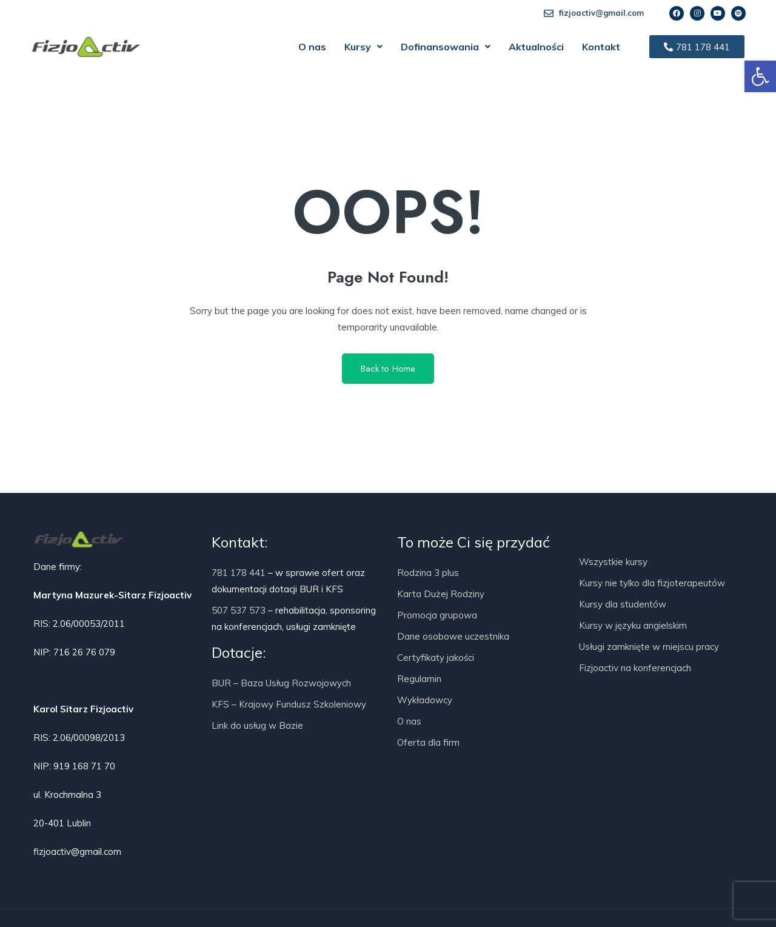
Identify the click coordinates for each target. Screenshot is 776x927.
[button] (363, 47)
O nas (312, 47)
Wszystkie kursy (613, 561)
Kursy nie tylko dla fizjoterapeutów (652, 583)
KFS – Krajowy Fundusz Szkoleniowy (289, 704)
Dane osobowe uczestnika (453, 636)
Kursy (363, 47)
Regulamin (419, 678)
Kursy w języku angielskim (633, 625)
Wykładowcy (424, 700)
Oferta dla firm (428, 742)
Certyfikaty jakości (435, 657)
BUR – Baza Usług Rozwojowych (281, 683)
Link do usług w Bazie (257, 725)
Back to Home (388, 368)
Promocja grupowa (437, 615)
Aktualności (536, 47)
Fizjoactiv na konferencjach (635, 668)
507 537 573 (239, 610)
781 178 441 (239, 572)
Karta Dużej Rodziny (440, 594)
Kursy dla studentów (622, 604)
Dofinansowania (445, 47)
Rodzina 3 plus (428, 572)
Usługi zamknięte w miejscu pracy (649, 646)
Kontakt (601, 47)
